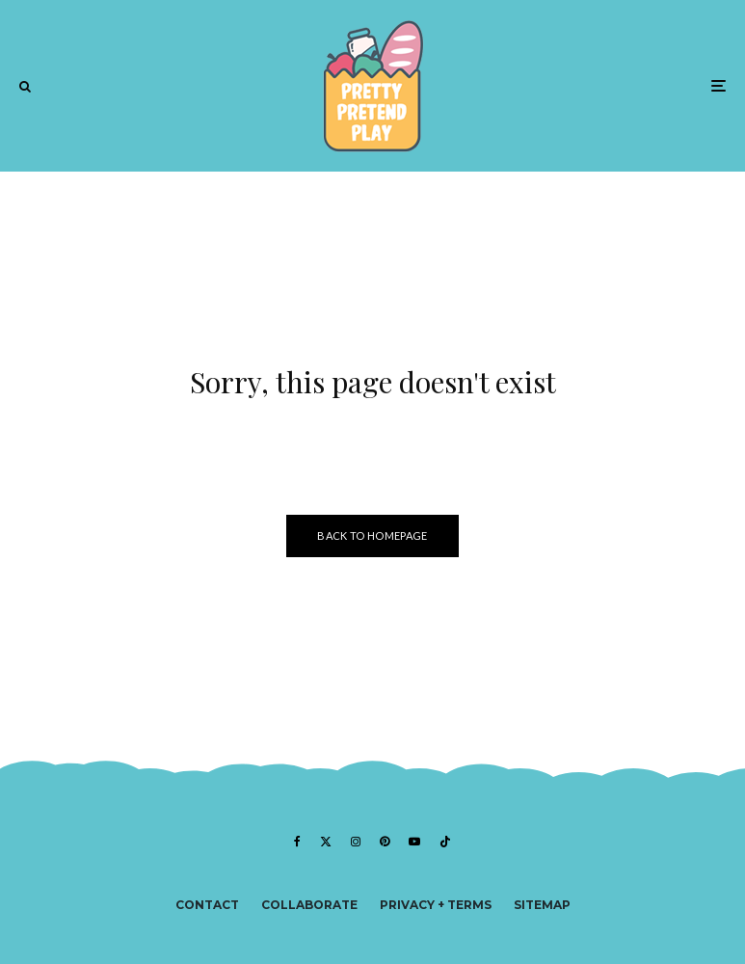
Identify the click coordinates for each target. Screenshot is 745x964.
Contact (207, 904)
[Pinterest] (384, 841)
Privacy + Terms (436, 904)
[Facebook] (297, 841)
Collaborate (309, 904)
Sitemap (542, 904)
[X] (325, 841)
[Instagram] (355, 841)
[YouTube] (414, 841)
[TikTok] (445, 841)
